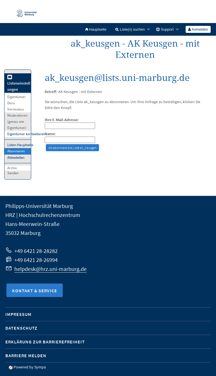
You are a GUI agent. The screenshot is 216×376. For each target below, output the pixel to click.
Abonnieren (16, 151)
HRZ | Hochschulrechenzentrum (42, 214)
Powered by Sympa (30, 367)
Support (165, 29)
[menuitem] (96, 29)
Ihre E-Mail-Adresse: (62, 119)
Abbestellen (15, 157)
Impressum (18, 314)
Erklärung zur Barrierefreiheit (45, 342)
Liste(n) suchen (130, 29)
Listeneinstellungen (18, 83)
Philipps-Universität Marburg (39, 205)
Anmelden (198, 29)
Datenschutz (21, 328)
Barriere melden (25, 355)
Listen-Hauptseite (20, 144)
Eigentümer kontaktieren (26, 134)
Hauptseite (96, 29)
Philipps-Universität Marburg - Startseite (24, 11)
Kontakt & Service (34, 290)
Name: (50, 134)
